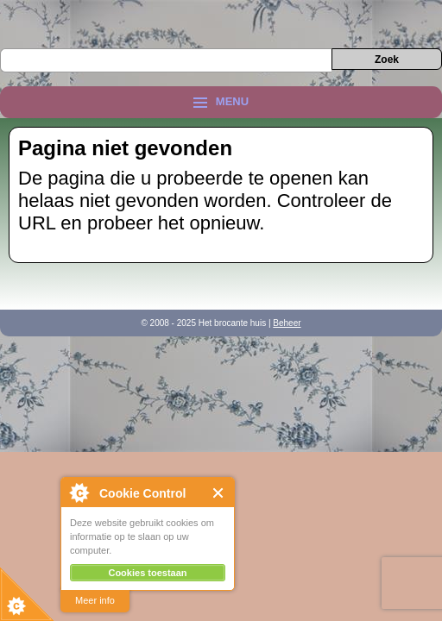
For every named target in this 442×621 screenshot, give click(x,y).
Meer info (95, 600)
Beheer (286, 323)
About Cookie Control (78, 492)
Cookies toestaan (147, 573)
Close (218, 493)
